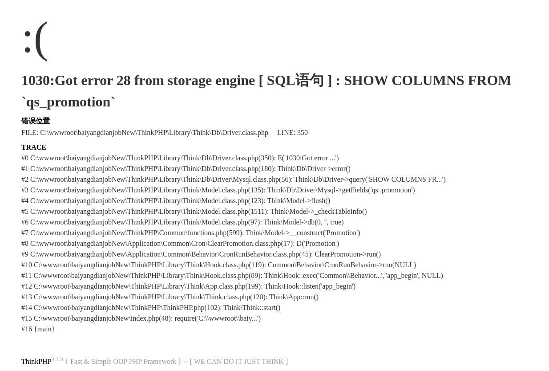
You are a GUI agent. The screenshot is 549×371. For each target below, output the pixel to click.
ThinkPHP (36, 361)
